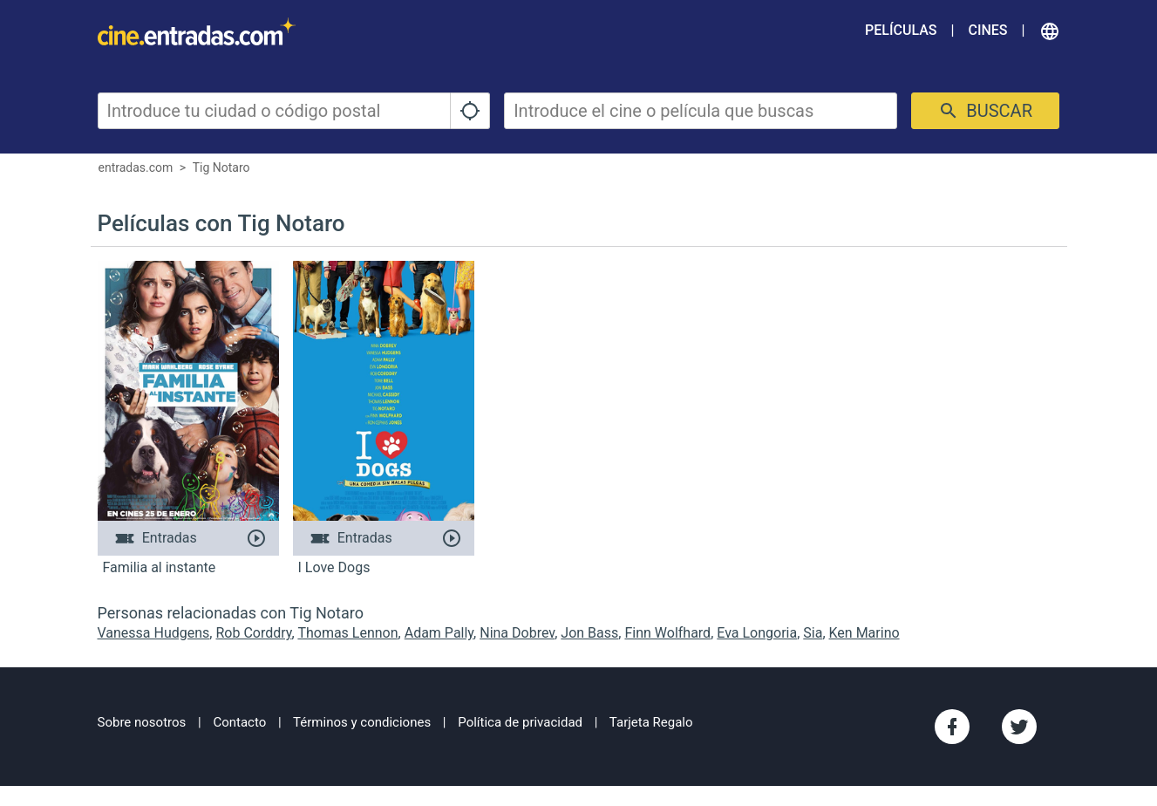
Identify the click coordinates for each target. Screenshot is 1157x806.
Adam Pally (439, 633)
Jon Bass (589, 633)
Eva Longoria (757, 633)
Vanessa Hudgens (154, 633)
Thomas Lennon (347, 633)
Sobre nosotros (142, 722)
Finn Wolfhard (667, 633)
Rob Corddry (253, 633)
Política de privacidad (520, 722)
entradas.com (136, 167)
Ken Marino (864, 633)
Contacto (239, 722)
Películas (900, 30)
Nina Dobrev (517, 633)
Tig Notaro (221, 167)
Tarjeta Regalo (651, 722)
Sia (812, 633)
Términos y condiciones (362, 722)
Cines (987, 30)
